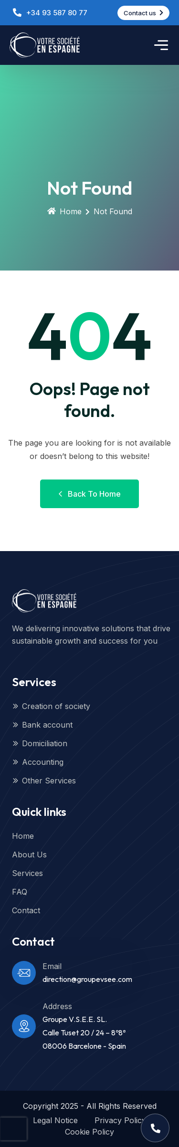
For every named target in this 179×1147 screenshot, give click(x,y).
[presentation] (13, 1128)
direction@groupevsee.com (87, 979)
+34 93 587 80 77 (56, 12)
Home (64, 211)
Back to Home (89, 494)
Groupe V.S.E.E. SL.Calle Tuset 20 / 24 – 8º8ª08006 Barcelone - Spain (84, 1032)
